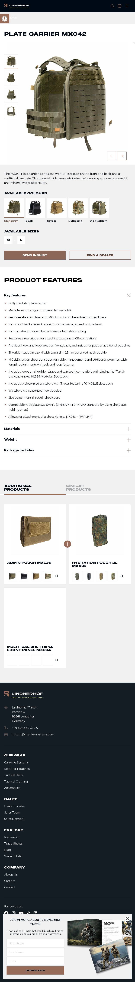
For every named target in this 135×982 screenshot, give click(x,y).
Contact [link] (9, 887)
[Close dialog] (127, 918)
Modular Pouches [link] (17, 769)
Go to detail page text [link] (35, 552)
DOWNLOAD (35, 970)
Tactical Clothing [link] (16, 781)
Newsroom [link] (12, 837)
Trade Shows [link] (13, 843)
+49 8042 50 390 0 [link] (25, 727)
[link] (16, 6)
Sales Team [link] (12, 812)
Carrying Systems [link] (16, 762)
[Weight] (67, 460)
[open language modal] (119, 6)
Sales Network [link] (14, 819)
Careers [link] (9, 881)
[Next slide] (122, 156)
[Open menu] (127, 6)
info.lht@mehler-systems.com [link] (33, 734)
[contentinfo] (67, 139)
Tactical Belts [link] (13, 775)
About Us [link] (10, 874)
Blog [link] (7, 850)
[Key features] (67, 307)
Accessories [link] (12, 788)
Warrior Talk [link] (13, 856)
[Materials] (67, 444)
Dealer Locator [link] (14, 806)
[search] (112, 6)
